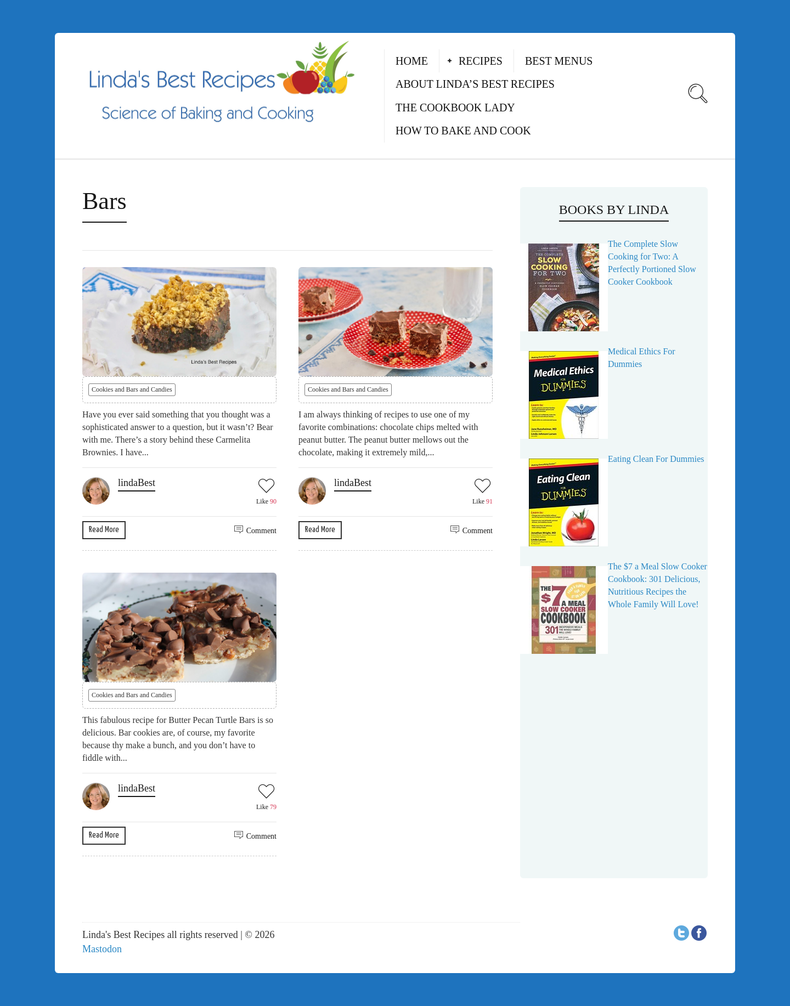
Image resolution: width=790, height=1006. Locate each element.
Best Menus (559, 61)
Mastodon (102, 948)
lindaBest (136, 482)
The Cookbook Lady (455, 107)
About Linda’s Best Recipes (475, 84)
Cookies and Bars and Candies (132, 389)
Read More (104, 529)
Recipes (481, 61)
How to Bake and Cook (463, 131)
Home (412, 61)
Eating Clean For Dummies (656, 459)
